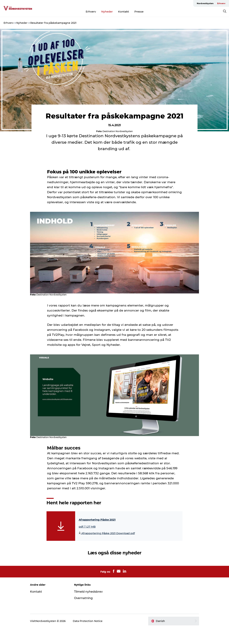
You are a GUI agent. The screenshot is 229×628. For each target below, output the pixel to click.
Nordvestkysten (205, 3)
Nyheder (107, 11)
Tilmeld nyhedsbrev (88, 591)
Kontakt (123, 11)
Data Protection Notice (88, 621)
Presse (138, 11)
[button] (173, 621)
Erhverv (221, 3)
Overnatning (83, 598)
